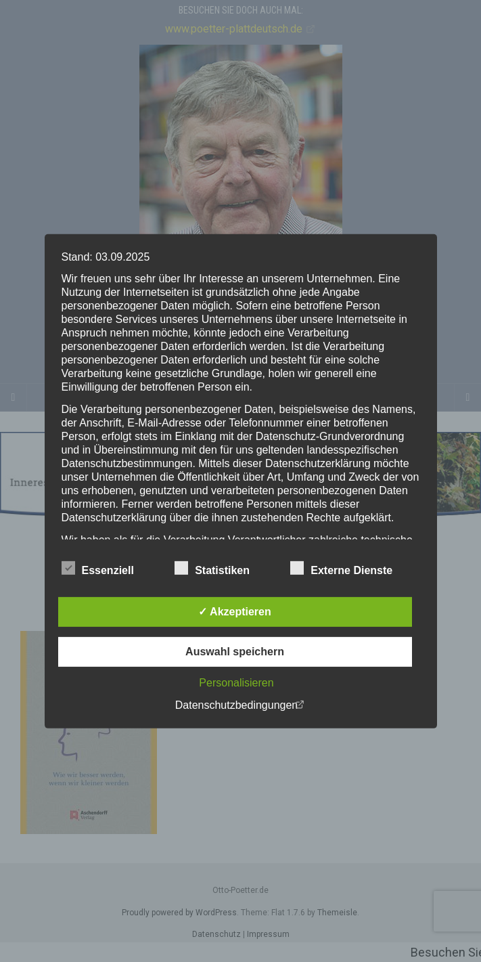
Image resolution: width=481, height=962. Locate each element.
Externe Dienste (341, 568)
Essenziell (98, 568)
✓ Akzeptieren (234, 611)
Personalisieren (236, 682)
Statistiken (212, 568)
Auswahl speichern (234, 651)
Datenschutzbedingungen (236, 705)
